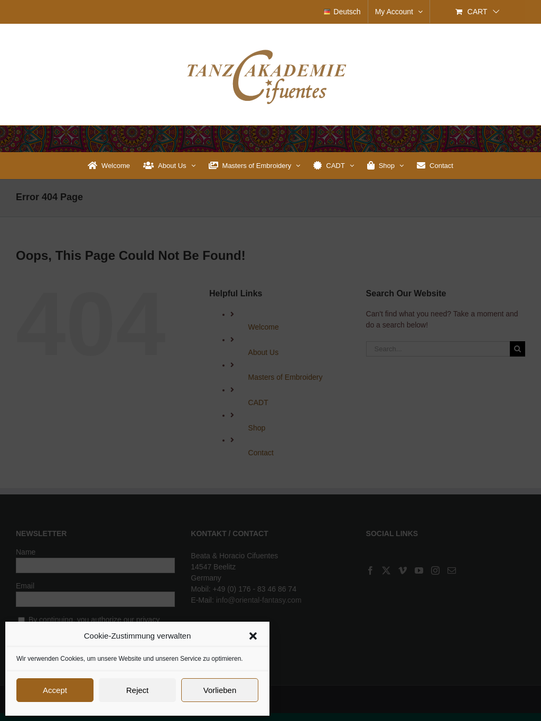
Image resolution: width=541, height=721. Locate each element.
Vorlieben (220, 690)
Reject (137, 690)
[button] (253, 636)
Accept (55, 690)
